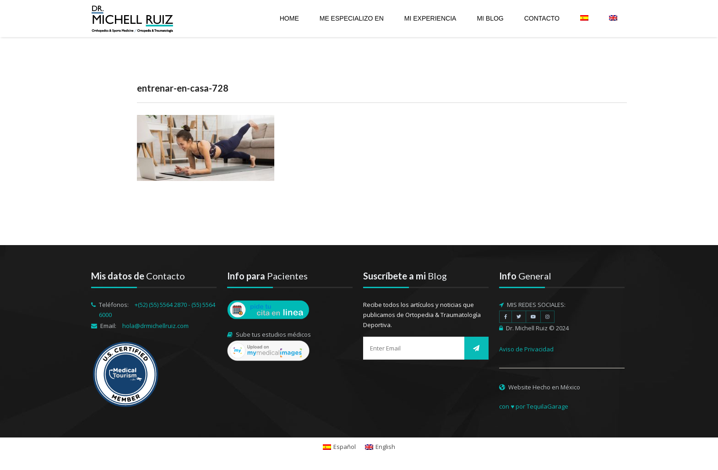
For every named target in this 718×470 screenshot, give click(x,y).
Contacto (542, 18)
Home (289, 18)
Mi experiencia (430, 18)
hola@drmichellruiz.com (155, 326)
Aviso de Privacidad (526, 349)
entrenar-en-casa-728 (182, 87)
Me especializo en (352, 18)
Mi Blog (490, 18)
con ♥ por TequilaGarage (533, 406)
